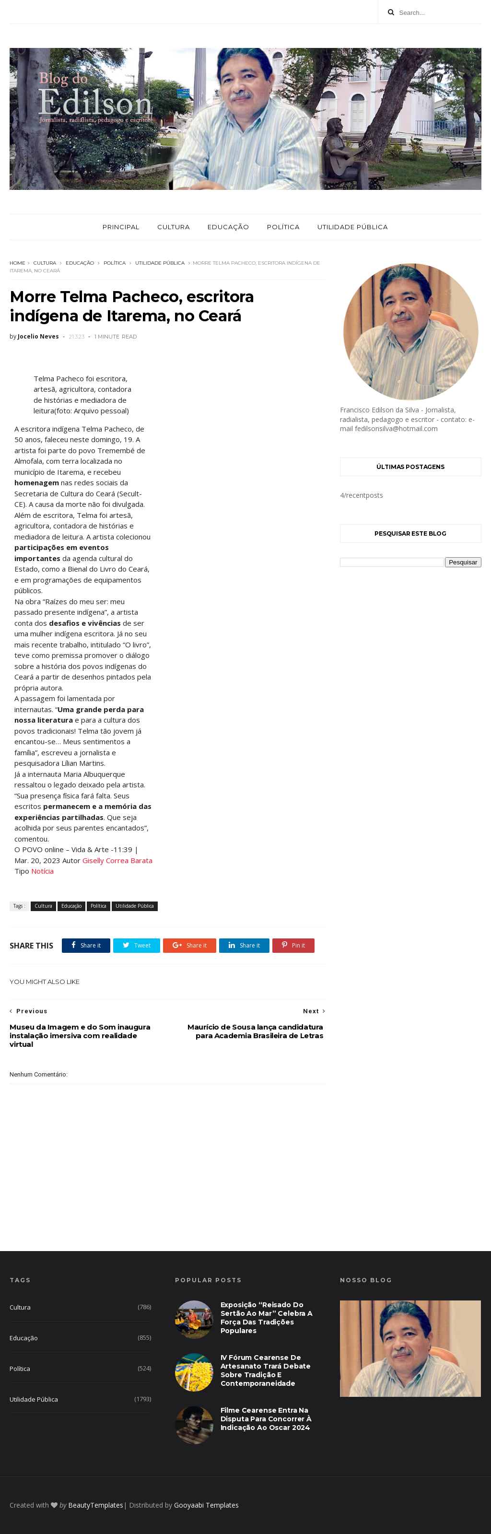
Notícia (42, 871)
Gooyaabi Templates (206, 1505)
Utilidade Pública (352, 227)
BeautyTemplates (95, 1505)
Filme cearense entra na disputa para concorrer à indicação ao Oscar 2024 (266, 1419)
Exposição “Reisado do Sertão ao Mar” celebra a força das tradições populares (267, 1317)
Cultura (173, 227)
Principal (121, 227)
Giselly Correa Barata (117, 860)
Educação (228, 227)
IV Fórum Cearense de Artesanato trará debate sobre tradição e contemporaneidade (266, 1370)
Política (283, 227)
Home (17, 263)
